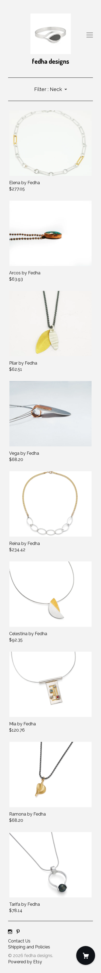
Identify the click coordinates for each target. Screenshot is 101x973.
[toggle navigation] (89, 35)
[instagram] (10, 932)
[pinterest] (18, 932)
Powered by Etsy (25, 961)
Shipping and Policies (29, 947)
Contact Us (19, 941)
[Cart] (85, 955)
